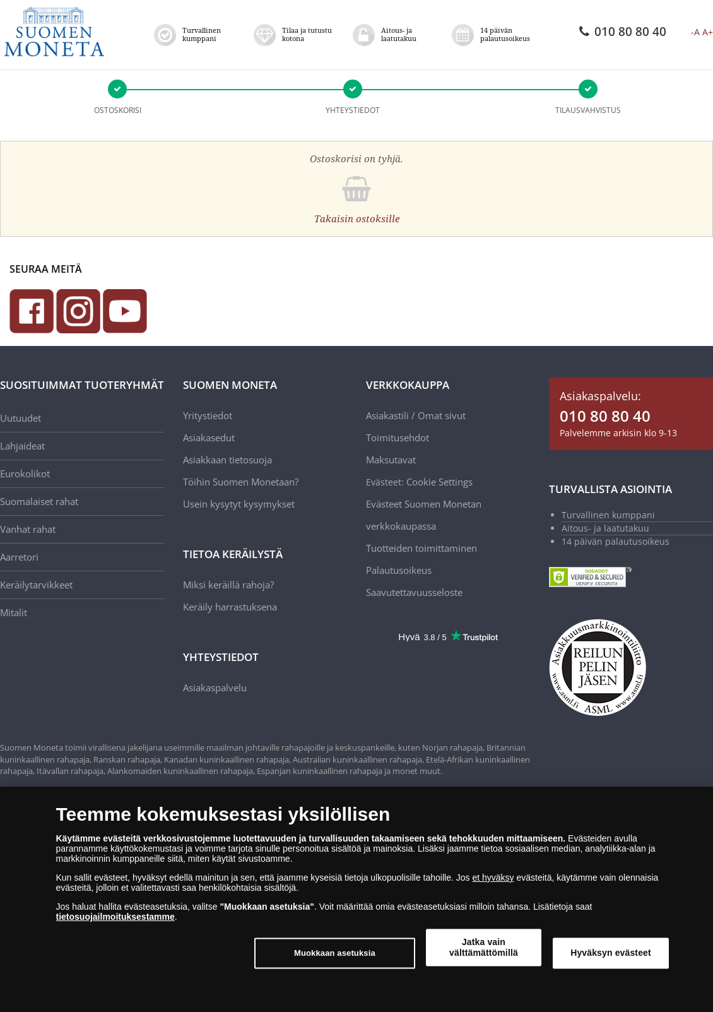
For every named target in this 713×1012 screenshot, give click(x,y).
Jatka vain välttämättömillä (483, 947)
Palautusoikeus (399, 570)
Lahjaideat (22, 445)
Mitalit (13, 612)
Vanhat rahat (28, 529)
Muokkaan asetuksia (334, 953)
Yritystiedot (207, 415)
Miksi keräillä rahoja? (228, 584)
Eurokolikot (25, 473)
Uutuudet (20, 418)
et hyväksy (493, 877)
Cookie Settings (439, 481)
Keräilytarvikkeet (36, 584)
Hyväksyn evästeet (610, 953)
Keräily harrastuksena (230, 606)
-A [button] (695, 32)
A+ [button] (707, 32)
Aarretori (19, 557)
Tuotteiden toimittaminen (421, 548)
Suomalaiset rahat (39, 501)
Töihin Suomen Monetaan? (240, 481)
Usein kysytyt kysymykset (239, 503)
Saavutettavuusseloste (414, 592)
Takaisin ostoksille (356, 218)
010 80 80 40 (622, 31)
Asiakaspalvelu (215, 687)
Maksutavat (391, 459)
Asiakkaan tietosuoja (227, 459)
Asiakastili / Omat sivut (416, 415)
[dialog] (356, 899)
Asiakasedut (209, 437)
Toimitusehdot (397, 437)
